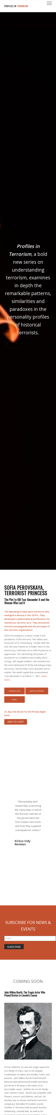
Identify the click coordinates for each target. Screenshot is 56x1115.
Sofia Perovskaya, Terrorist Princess (25, 590)
